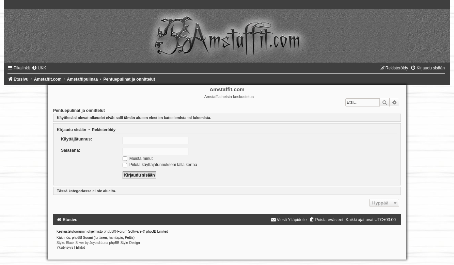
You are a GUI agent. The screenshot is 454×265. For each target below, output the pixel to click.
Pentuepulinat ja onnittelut (79, 110)
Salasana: (70, 150)
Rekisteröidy (103, 130)
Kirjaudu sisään (71, 130)
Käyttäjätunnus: (76, 139)
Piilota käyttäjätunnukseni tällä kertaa (160, 164)
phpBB (109, 231)
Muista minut (138, 158)
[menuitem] (39, 68)
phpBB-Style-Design (124, 243)
